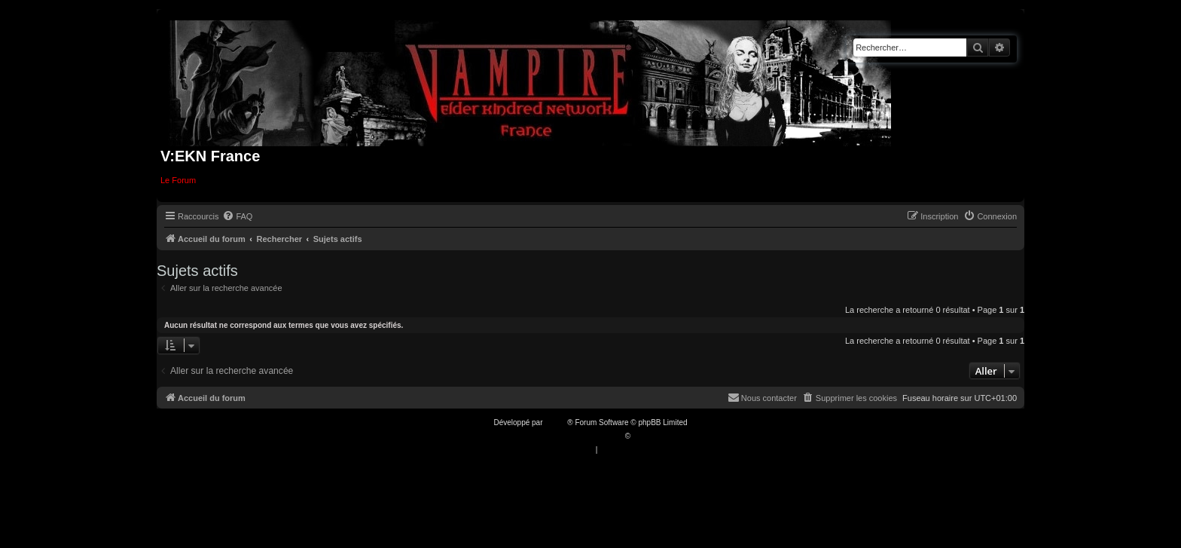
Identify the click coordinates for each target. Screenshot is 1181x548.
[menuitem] (237, 216)
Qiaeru (644, 436)
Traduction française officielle (574, 436)
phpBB (556, 422)
